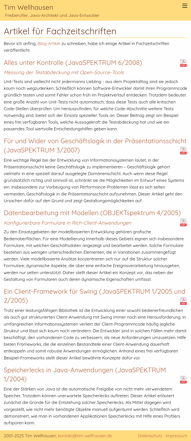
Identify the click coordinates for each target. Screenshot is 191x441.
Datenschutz (150, 435)
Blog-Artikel (49, 43)
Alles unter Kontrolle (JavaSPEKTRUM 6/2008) (73, 62)
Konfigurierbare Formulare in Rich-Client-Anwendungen (67, 223)
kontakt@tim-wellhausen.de (85, 435)
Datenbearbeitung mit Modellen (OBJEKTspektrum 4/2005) (92, 213)
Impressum (176, 435)
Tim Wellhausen (28, 7)
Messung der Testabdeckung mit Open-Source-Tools (64, 72)
